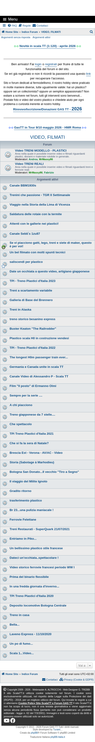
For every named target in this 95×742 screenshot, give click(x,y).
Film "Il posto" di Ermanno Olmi (33, 386)
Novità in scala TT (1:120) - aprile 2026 (47, 46)
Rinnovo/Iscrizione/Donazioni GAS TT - (47, 108)
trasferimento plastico (26, 500)
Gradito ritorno (20, 491)
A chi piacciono (21, 405)
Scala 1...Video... (22, 653)
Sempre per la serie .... (26, 395)
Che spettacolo (21, 424)
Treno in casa (19, 615)
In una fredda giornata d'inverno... (34, 586)
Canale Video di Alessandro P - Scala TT (39, 376)
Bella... (15, 624)
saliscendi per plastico (26, 262)
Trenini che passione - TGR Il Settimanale (40, 195)
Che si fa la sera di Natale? (29, 443)
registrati (51, 64)
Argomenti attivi (41, 37)
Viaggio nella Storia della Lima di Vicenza (40, 204)
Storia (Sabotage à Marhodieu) (32, 462)
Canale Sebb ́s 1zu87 (25, 233)
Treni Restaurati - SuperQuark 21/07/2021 (40, 529)
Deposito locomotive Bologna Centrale (38, 605)
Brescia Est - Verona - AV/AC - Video (36, 452)
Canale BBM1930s (23, 185)
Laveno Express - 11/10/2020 (30, 634)
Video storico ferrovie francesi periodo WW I (42, 567)
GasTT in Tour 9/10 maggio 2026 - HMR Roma (47, 127)
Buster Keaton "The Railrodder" (33, 328)
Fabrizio (49, 172)
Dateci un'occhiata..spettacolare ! (34, 557)
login (38, 64)
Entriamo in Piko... (23, 538)
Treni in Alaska (20, 309)
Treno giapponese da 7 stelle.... (32, 414)
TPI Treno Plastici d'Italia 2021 (32, 433)
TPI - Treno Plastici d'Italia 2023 (32, 281)
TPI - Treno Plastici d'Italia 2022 (32, 347)
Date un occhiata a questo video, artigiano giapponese (49, 271)
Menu (13, 19)
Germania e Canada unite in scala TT (36, 367)
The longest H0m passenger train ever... (39, 357)
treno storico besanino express (32, 319)
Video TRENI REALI (29, 164)
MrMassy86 (46, 159)
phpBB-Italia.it (58, 737)
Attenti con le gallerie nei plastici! (34, 223)
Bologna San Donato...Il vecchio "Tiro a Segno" (44, 472)
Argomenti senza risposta (15, 37)
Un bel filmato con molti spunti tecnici (37, 252)
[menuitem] (12, 25)
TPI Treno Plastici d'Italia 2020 (32, 596)
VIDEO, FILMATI (47, 137)
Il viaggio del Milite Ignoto (28, 481)
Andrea (33, 159)
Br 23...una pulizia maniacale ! (32, 510)
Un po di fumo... (21, 643)
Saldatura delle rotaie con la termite (36, 214)
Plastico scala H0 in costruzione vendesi (39, 338)
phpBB (34, 733)
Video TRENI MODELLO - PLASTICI (40, 150)
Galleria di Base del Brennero (31, 300)
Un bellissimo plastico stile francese (36, 548)
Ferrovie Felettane (23, 519)
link (88, 73)
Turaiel (56, 729)
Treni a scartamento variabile (31, 290)
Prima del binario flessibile (29, 577)
